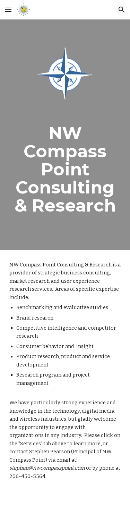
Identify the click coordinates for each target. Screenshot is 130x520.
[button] (8, 9)
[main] (65, 169)
